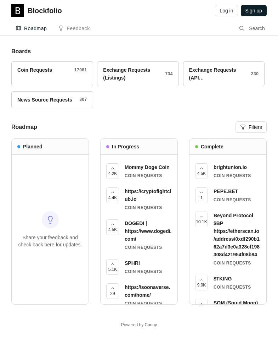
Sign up (253, 10)
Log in (226, 10)
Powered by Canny (139, 324)
